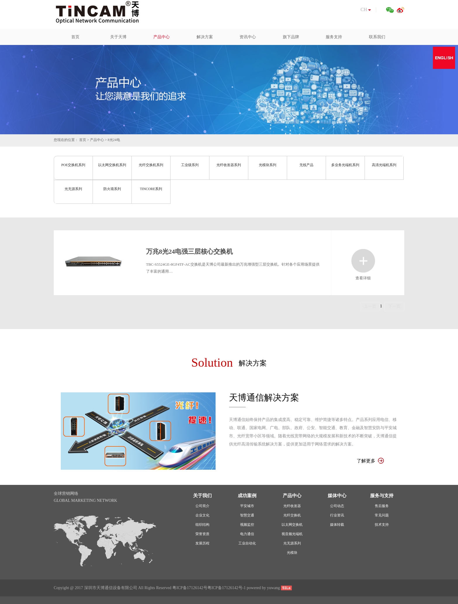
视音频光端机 (292, 534)
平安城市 (247, 506)
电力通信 (247, 534)
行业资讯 (337, 515)
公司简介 (202, 506)
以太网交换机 (292, 525)
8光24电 (114, 140)
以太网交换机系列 (112, 165)
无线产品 (306, 165)
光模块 (292, 553)
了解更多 (370, 460)
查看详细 (363, 261)
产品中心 (97, 140)
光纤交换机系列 (151, 165)
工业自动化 (247, 543)
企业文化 (202, 515)
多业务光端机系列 (345, 165)
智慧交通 (247, 515)
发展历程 (202, 543)
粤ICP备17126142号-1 (226, 588)
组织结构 (202, 525)
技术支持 (382, 525)
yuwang (273, 588)
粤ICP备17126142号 (189, 588)
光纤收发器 (292, 506)
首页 (82, 140)
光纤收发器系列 (228, 165)
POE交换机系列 (73, 165)
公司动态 (337, 506)
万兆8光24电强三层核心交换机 (189, 251)
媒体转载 (337, 525)
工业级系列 (190, 165)
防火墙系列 (112, 189)
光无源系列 (73, 189)
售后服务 (382, 506)
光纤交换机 (292, 515)
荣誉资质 (202, 534)
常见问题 (382, 515)
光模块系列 (267, 165)
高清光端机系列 (384, 165)
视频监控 (247, 525)
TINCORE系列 (151, 189)
